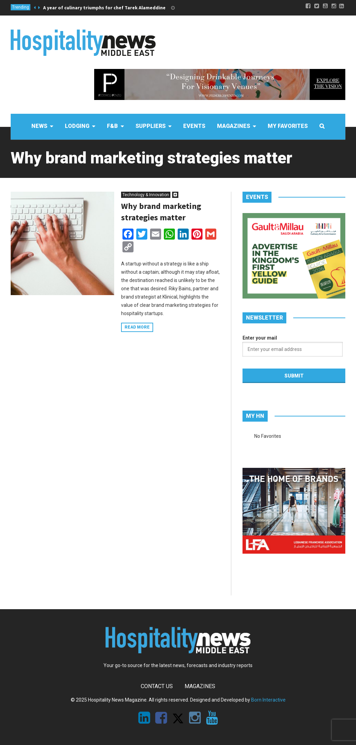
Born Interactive (268, 700)
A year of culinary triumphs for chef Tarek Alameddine (104, 7)
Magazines (200, 686)
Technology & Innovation (145, 194)
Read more (137, 327)
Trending (20, 7)
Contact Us (157, 686)
